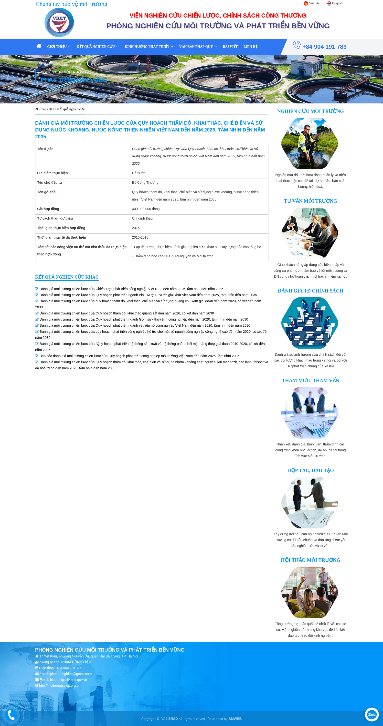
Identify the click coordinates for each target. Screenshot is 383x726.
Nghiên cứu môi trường (310, 111)
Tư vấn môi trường (310, 201)
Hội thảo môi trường (310, 560)
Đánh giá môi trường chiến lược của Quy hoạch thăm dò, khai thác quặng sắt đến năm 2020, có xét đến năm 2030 (124, 313)
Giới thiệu (57, 47)
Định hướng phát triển (147, 47)
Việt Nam (315, 3)
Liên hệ (250, 47)
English (337, 3)
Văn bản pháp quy (196, 47)
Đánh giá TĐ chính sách (310, 290)
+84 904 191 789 (320, 45)
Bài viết (230, 47)
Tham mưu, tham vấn (310, 380)
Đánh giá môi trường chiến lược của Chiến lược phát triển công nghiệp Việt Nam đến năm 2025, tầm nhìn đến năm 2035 (129, 289)
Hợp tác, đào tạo (310, 470)
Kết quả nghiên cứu (96, 47)
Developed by (225, 718)
